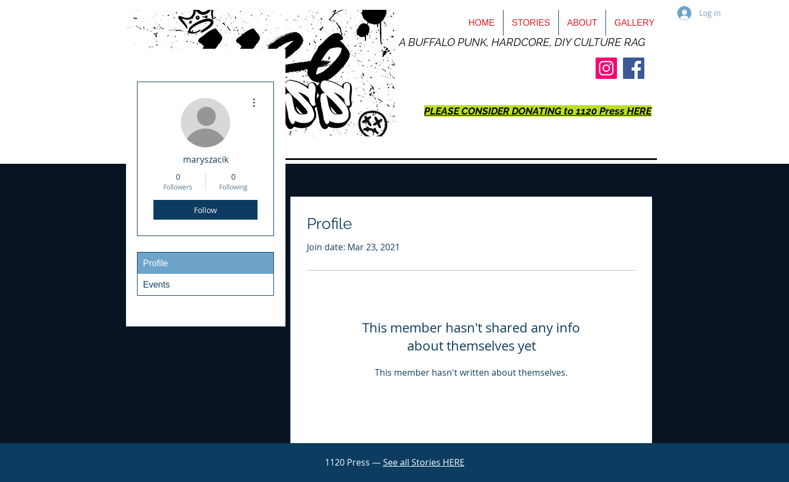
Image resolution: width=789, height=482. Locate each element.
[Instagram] (606, 68)
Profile (155, 263)
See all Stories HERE (424, 462)
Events (156, 284)
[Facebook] (633, 68)
